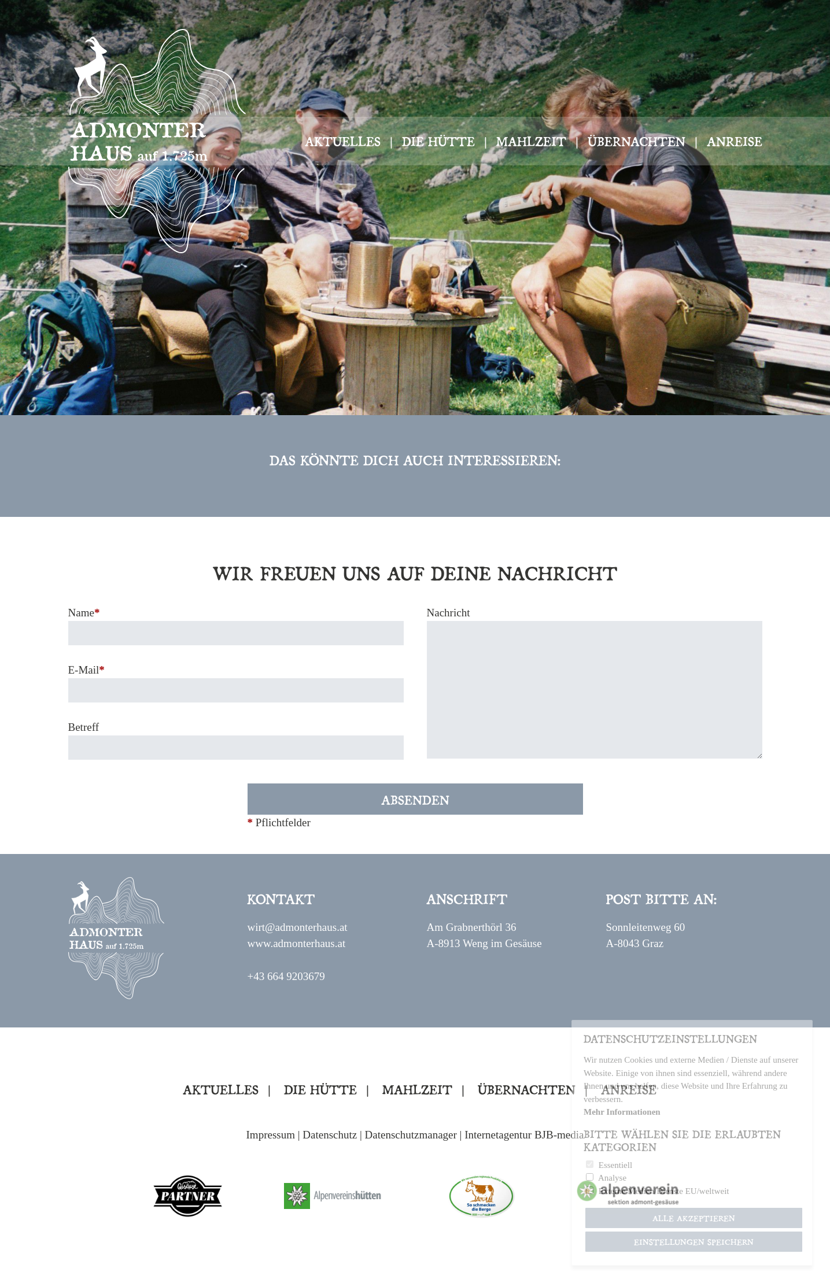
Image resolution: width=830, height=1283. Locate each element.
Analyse (612, 1177)
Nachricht (448, 613)
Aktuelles (343, 140)
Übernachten (636, 140)
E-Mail (86, 670)
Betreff (83, 727)
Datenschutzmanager (411, 1135)
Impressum (270, 1135)
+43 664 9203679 (285, 976)
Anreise (734, 140)
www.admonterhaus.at (296, 943)
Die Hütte (438, 140)
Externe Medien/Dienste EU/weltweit (664, 1191)
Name (84, 613)
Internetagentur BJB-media (524, 1135)
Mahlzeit (531, 140)
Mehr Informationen (622, 1111)
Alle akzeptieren (693, 1218)
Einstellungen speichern (694, 1242)
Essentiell (615, 1165)
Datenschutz (330, 1135)
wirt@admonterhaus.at (297, 927)
